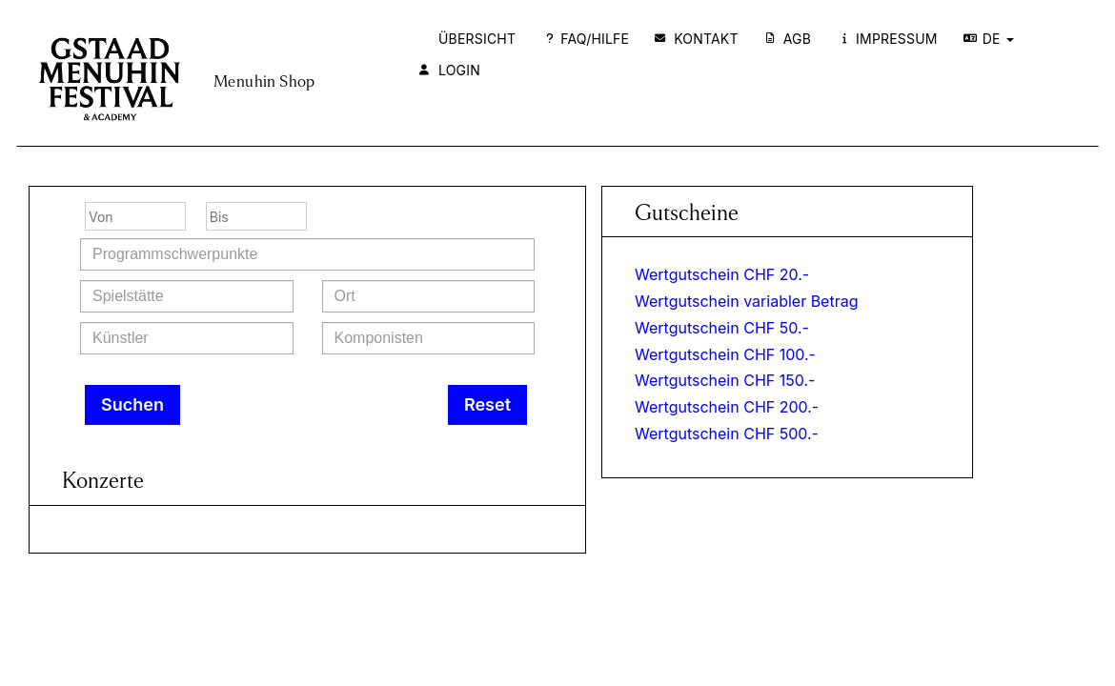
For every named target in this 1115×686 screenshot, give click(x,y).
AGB (788, 38)
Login (449, 70)
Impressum (890, 38)
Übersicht (477, 38)
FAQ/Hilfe (587, 38)
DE (988, 38)
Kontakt (697, 38)
